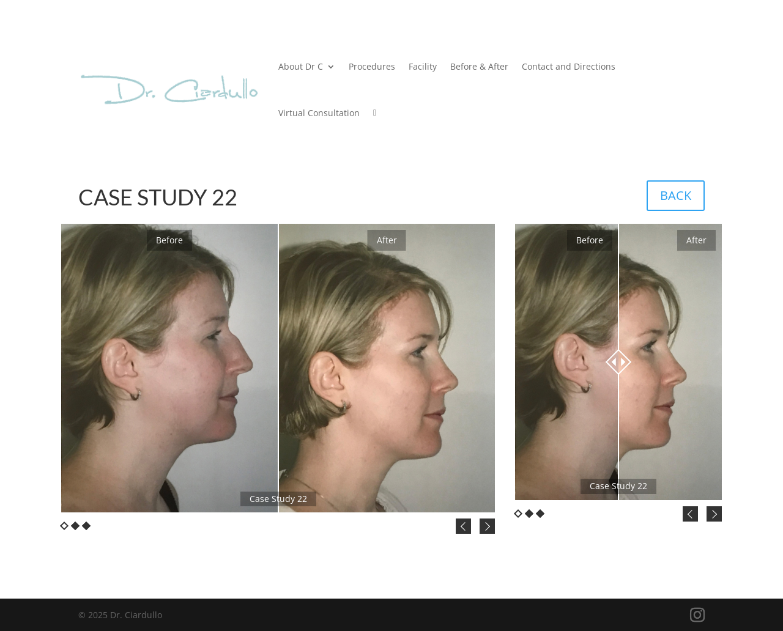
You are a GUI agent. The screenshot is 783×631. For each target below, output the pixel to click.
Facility (423, 66)
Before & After (479, 66)
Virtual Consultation (319, 113)
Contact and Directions (568, 66)
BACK (675, 195)
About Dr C (300, 66)
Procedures (372, 66)
